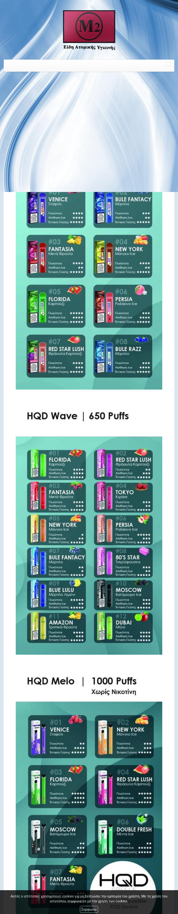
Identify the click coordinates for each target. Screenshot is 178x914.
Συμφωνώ (89, 909)
